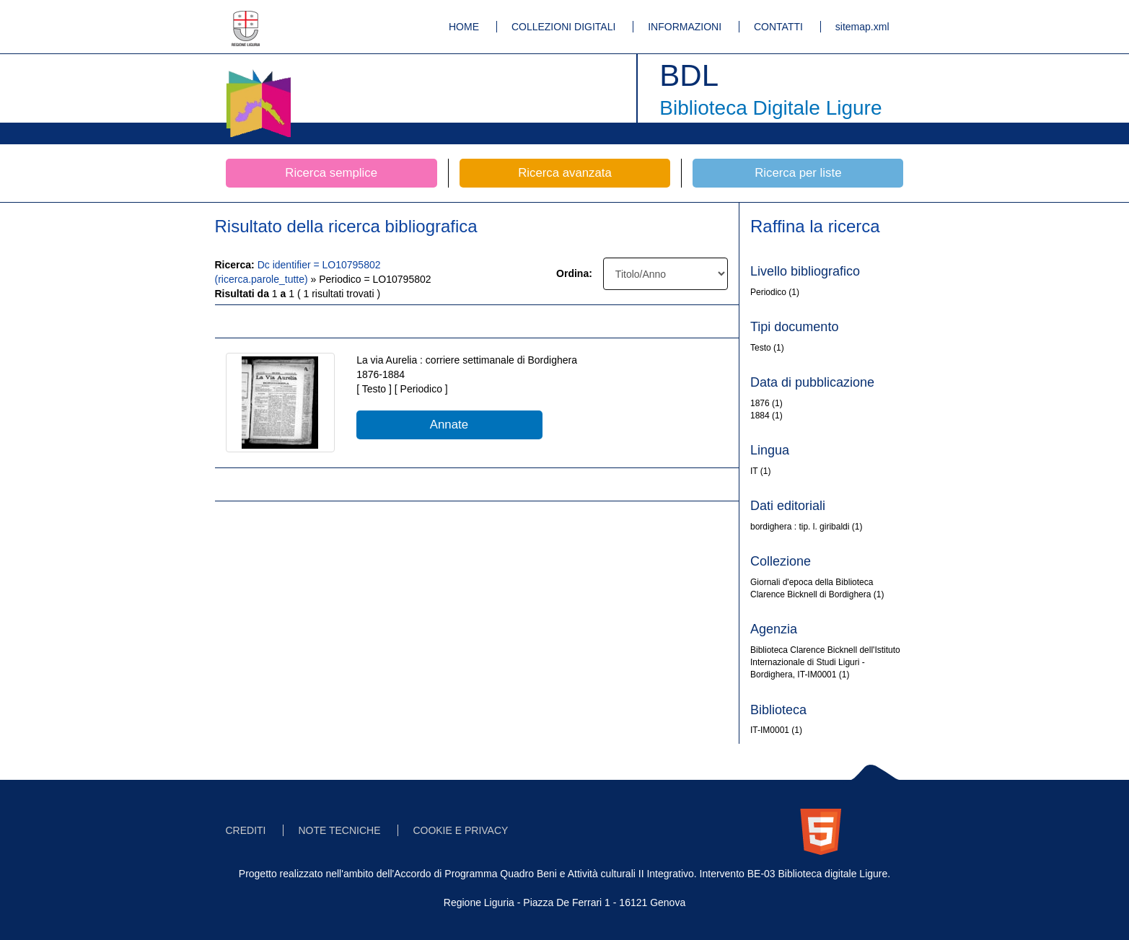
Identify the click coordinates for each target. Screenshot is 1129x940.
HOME (464, 26)
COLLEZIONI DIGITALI (563, 26)
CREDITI (246, 830)
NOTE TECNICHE (339, 830)
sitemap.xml (862, 26)
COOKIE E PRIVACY (460, 830)
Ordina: (574, 273)
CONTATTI (778, 26)
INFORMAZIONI (684, 26)
